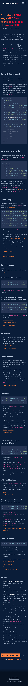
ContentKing (21, 189)
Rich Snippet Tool (8, 566)
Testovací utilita (8, 251)
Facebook (11, 659)
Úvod (4, 492)
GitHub (14, 681)
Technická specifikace (9, 254)
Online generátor (8, 430)
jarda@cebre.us (14, 679)
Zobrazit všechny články (10, 655)
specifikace (12, 207)
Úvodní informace (8, 561)
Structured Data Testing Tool (11, 569)
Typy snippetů (7, 564)
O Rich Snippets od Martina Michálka (14, 559)
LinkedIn (19, 681)
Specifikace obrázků (9, 256)
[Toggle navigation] (22, 3)
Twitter (18, 659)
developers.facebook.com (17, 238)
